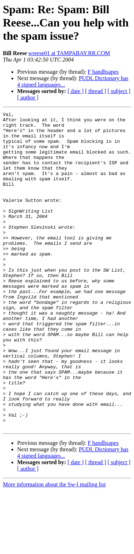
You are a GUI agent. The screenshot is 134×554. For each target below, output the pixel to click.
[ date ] (76, 91)
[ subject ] (119, 91)
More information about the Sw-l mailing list (54, 548)
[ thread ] (95, 91)
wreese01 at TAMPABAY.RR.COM (69, 53)
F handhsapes (103, 72)
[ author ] (28, 97)
